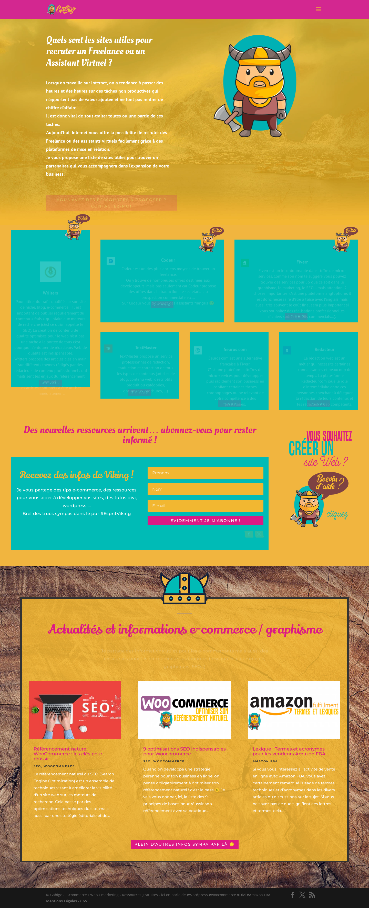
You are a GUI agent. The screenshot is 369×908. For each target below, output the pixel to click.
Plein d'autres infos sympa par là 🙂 (185, 844)
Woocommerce (59, 766)
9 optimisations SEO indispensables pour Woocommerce (184, 751)
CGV (83, 901)
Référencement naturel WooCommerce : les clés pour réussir (68, 754)
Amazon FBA (265, 761)
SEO (37, 766)
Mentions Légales (61, 901)
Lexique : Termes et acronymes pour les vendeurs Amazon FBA (289, 751)
